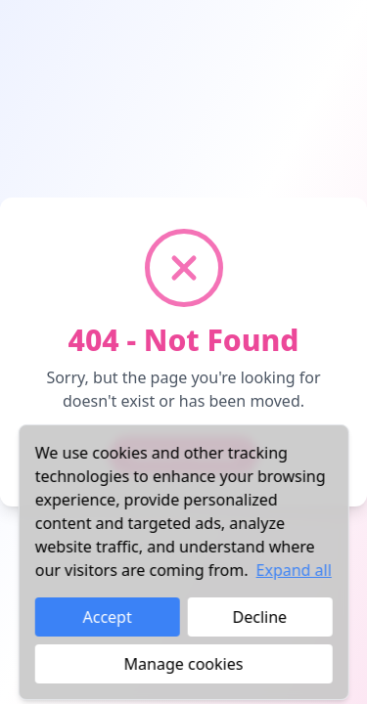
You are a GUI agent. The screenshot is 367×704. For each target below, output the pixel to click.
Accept (107, 617)
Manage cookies (184, 664)
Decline (260, 617)
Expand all (294, 570)
